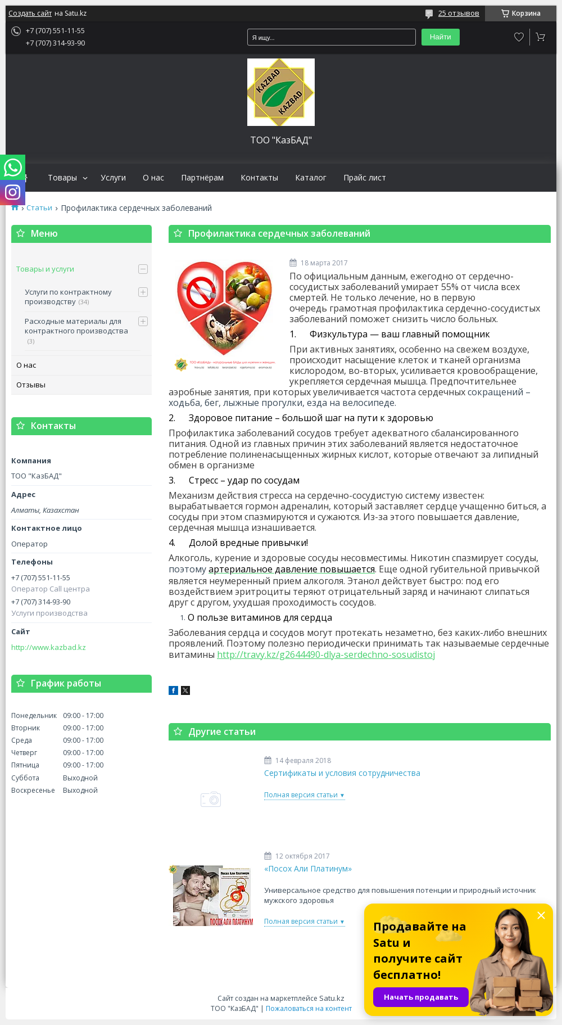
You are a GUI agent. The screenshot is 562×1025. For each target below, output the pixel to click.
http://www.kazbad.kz (48, 647)
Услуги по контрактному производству (68, 297)
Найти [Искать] (440, 37)
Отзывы (31, 385)
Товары (62, 178)
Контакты (259, 178)
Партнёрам (202, 178)
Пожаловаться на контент (309, 1008)
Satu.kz (332, 998)
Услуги (113, 178)
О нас (153, 178)
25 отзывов (458, 13)
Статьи (39, 208)
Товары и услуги (45, 269)
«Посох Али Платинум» (308, 869)
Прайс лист (364, 178)
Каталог (311, 178)
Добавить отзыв (519, 37)
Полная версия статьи (301, 795)
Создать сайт (30, 13)
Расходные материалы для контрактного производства (76, 326)
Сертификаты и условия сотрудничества (342, 773)
